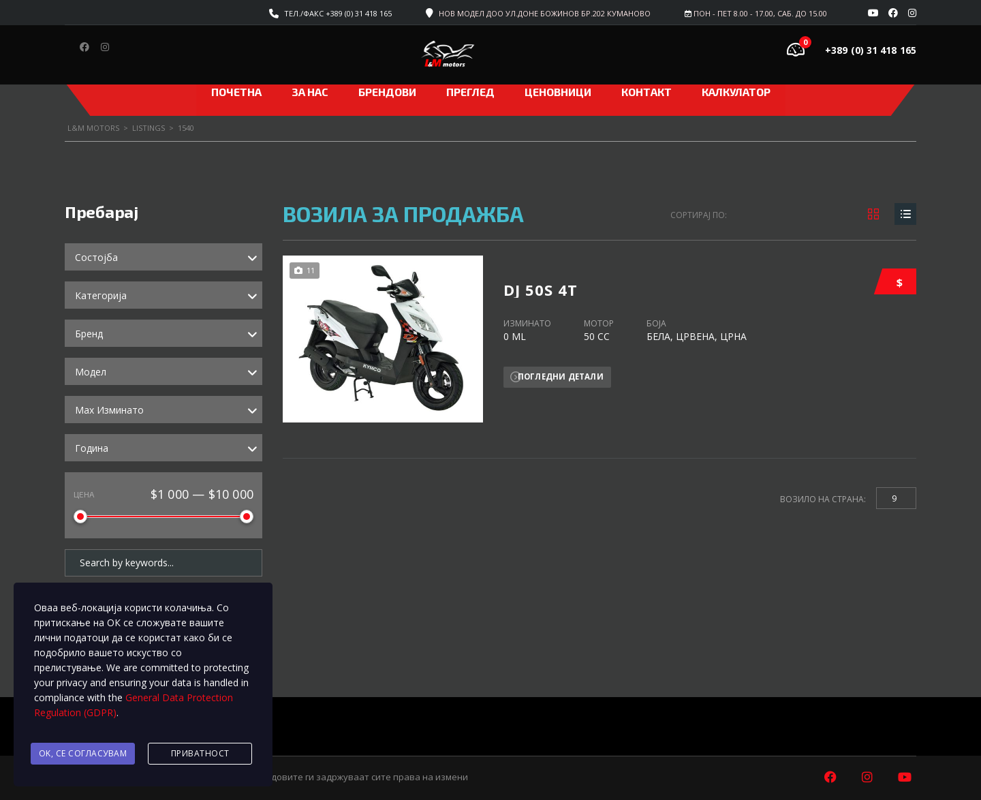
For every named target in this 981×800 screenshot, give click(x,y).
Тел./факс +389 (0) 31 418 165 (338, 13)
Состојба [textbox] (96, 257)
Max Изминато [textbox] (109, 409)
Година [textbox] (91, 448)
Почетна (236, 91)
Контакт (646, 91)
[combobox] (163, 257)
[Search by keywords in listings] (163, 560)
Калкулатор (736, 91)
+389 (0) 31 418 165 (870, 50)
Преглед (470, 91)
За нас (310, 91)
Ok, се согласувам (83, 754)
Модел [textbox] (90, 371)
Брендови (387, 91)
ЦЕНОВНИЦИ (558, 91)
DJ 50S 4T (540, 280)
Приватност (200, 754)
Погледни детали (562, 373)
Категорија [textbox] (101, 295)
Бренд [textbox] (89, 333)
